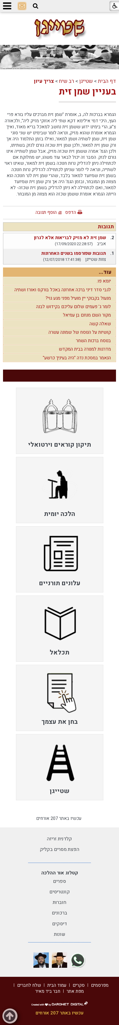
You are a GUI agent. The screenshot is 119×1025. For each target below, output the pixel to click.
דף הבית (107, 81)
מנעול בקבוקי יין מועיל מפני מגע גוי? (78, 298)
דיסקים (59, 923)
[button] (35, 6)
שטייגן (86, 81)
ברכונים (59, 913)
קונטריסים (59, 891)
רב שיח (66, 81)
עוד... (105, 272)
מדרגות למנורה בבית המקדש (85, 349)
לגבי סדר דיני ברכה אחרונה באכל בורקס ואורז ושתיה (62, 289)
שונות (59, 934)
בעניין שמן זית (87, 91)
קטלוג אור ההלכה (59, 873)
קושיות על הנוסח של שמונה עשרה (80, 332)
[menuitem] (59, 421)
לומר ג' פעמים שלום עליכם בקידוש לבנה (73, 306)
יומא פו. (104, 281)
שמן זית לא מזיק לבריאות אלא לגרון (70, 237)
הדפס (70, 212)
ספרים (59, 881)
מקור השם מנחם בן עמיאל (87, 315)
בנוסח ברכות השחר (93, 340)
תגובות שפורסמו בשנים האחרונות (73, 253)
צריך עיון (44, 81)
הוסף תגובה (46, 212)
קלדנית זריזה (59, 838)
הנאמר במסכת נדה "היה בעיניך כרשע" (77, 358)
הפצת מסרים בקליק (59, 849)
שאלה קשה (100, 323)
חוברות (59, 902)
